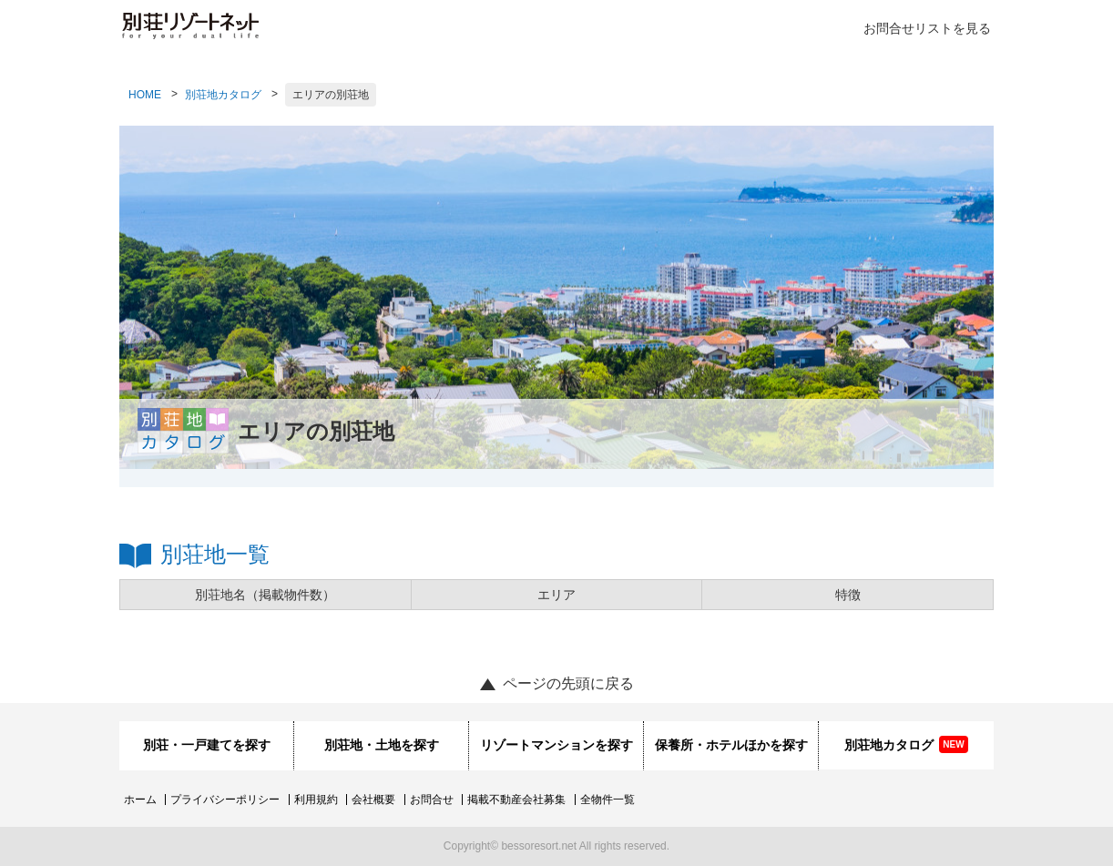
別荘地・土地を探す (381, 745)
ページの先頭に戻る (568, 683)
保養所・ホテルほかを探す (731, 745)
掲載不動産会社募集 (516, 799)
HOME (144, 94)
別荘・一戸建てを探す (207, 745)
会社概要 (373, 799)
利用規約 (316, 799)
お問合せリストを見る (927, 28)
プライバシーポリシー (225, 799)
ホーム (140, 799)
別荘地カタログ (223, 94)
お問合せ (432, 799)
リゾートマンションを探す (556, 745)
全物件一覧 (607, 799)
